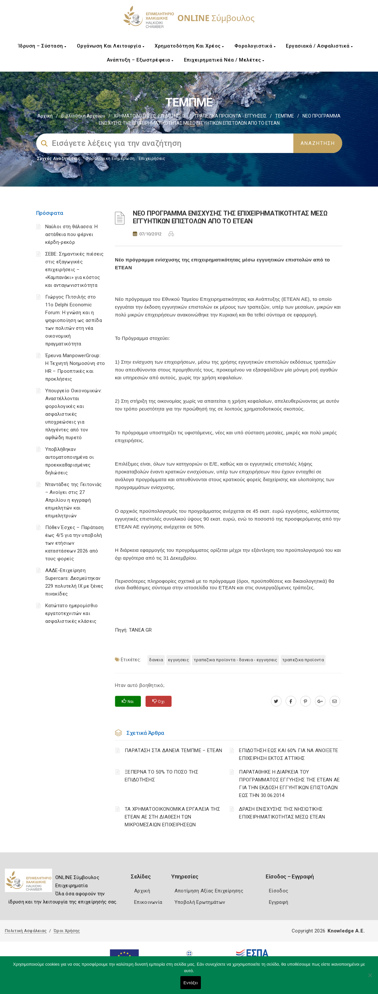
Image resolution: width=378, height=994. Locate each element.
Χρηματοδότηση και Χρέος (189, 46)
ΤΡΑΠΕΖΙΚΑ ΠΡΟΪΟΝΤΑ (303, 659)
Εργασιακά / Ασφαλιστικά (319, 46)
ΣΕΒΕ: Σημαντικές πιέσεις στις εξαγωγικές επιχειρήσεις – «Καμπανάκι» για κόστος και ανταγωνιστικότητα (74, 269)
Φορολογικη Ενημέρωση (109, 158)
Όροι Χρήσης (67, 930)
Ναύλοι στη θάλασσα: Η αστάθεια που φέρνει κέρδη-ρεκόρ (71, 234)
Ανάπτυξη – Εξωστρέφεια (140, 60)
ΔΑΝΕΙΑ (156, 659)
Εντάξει (191, 982)
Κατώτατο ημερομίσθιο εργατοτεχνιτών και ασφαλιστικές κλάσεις (71, 613)
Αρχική (45, 116)
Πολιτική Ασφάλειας (26, 930)
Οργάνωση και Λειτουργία (111, 46)
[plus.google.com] (320, 701)
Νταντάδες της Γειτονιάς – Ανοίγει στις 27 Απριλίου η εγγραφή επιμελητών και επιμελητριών (73, 500)
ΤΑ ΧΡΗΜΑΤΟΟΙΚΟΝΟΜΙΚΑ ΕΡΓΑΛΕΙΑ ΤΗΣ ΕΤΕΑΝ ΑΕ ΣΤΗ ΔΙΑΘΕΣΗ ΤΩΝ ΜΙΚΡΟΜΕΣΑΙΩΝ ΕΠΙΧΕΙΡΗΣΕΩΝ (172, 817)
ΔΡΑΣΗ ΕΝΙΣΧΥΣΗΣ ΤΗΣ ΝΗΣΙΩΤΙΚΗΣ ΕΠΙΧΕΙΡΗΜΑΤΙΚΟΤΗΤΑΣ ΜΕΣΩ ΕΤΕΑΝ (282, 813)
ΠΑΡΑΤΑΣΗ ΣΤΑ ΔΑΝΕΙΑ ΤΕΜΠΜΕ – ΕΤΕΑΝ (173, 750)
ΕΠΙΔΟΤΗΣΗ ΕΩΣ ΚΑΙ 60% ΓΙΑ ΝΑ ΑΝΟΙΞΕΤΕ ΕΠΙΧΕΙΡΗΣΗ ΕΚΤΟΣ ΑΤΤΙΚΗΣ (288, 754)
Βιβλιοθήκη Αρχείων (83, 116)
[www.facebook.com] (291, 701)
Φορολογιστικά (255, 46)
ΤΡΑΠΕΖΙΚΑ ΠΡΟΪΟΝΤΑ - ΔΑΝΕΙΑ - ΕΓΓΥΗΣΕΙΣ (235, 659)
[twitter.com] (276, 701)
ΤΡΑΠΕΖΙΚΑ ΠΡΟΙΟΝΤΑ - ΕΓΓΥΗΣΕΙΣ (230, 116)
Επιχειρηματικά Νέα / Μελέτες (224, 60)
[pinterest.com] (305, 701)
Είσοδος (278, 891)
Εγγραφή (278, 902)
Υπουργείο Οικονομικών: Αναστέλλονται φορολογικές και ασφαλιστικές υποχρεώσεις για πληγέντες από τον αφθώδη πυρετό (73, 414)
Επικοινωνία (148, 902)
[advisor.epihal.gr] (335, 701)
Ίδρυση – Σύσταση (42, 46)
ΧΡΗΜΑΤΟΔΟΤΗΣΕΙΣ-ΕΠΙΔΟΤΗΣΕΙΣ (150, 116)
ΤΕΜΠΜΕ (284, 116)
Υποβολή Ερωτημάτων (200, 902)
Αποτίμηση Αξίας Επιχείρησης (209, 891)
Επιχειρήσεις (152, 158)
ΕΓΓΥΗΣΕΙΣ (178, 659)
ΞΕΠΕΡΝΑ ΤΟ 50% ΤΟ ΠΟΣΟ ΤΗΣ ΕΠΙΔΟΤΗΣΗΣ (161, 776)
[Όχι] (370, 978)
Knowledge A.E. (346, 931)
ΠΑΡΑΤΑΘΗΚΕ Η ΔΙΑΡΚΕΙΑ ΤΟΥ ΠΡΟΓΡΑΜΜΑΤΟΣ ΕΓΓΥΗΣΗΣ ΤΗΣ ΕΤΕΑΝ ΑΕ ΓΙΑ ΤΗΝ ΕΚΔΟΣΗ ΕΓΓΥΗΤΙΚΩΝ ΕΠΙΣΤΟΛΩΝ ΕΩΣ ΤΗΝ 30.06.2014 (289, 783)
